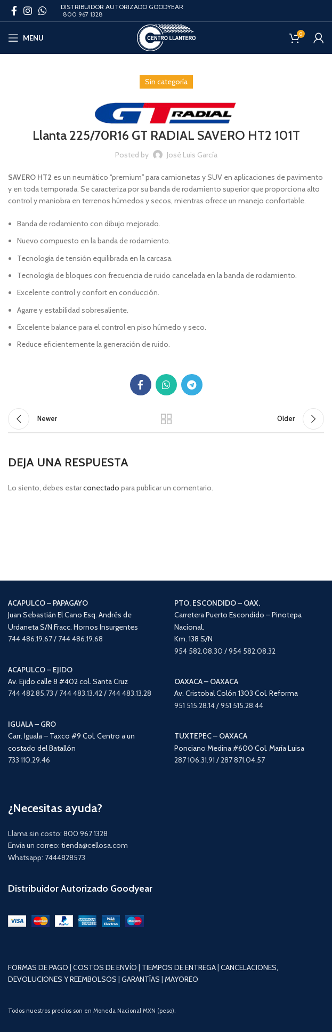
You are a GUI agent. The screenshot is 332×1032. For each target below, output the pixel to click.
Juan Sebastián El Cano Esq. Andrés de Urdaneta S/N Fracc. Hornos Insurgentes (73, 615)
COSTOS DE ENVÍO (105, 967)
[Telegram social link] (192, 384)
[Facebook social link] (14, 11)
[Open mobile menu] (26, 38)
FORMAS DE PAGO (38, 967)
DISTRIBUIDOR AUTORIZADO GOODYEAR (122, 7)
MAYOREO (181, 979)
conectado (101, 488)
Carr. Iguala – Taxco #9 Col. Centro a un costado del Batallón (71, 736)
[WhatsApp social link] (42, 11)
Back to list (166, 419)
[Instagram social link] (27, 11)
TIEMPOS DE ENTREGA (179, 967)
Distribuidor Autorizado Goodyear (80, 888)
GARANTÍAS (141, 979)
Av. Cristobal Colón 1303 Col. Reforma (236, 693)
